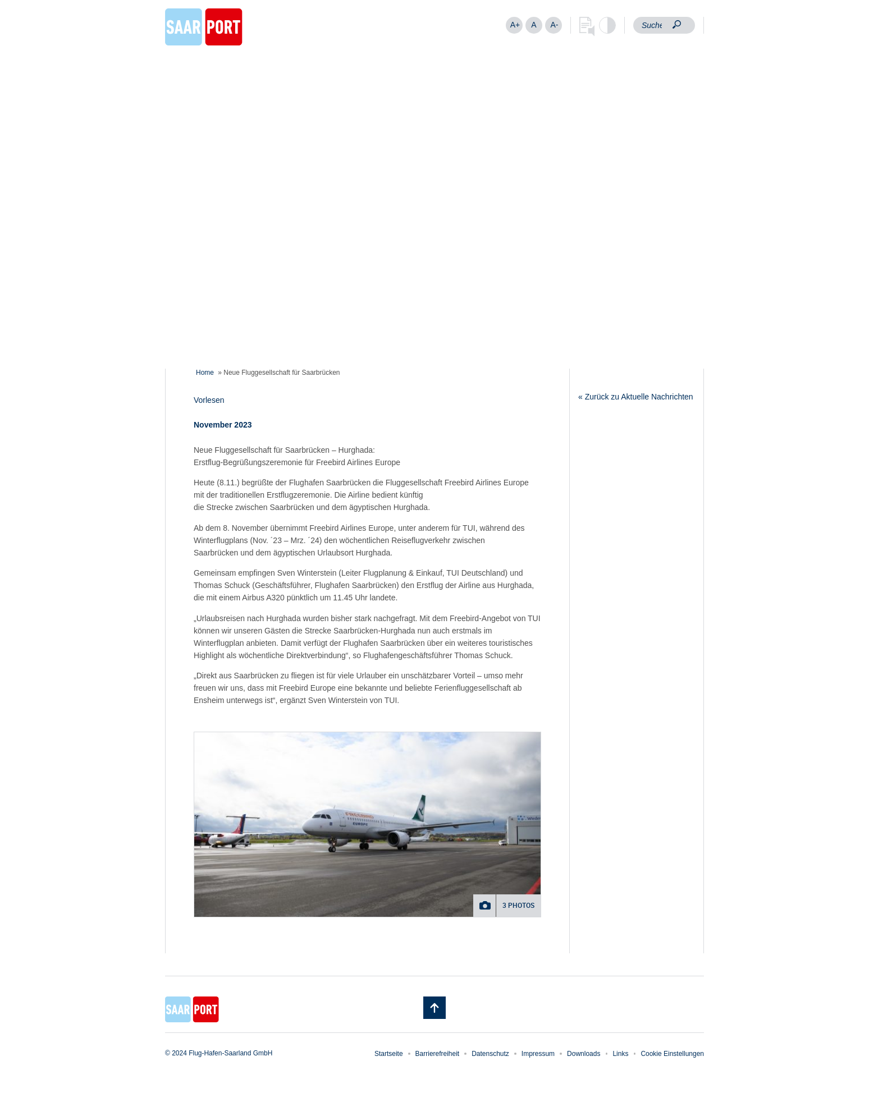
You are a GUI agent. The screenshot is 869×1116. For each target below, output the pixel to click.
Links (620, 1054)
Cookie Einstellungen (672, 1054)
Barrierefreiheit (437, 1054)
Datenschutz (490, 1054)
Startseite (388, 1054)
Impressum (538, 1054)
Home (205, 372)
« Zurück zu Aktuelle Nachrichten (635, 396)
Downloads (583, 1054)
